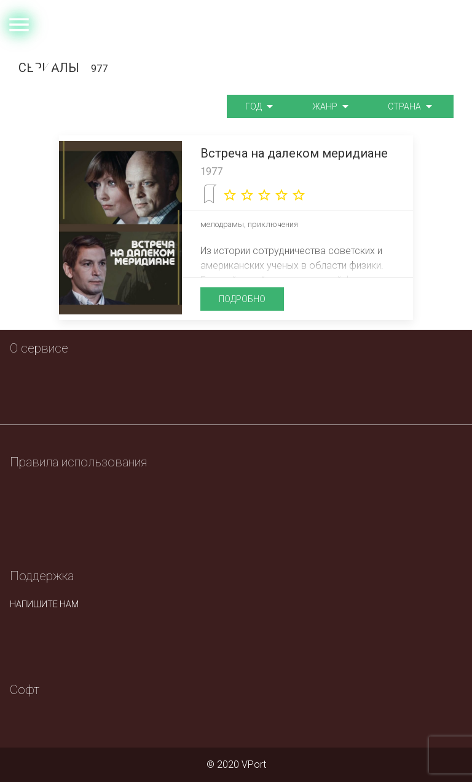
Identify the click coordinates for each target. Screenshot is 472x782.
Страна (411, 107)
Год (260, 107)
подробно (242, 299)
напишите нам (44, 604)
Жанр (332, 107)
